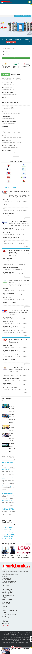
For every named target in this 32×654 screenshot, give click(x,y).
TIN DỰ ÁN (16, 15)
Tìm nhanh (16, 57)
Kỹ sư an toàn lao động (7, 107)
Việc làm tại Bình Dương (8, 534)
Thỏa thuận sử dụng (7, 578)
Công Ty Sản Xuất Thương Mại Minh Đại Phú (11, 128)
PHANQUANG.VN (7, 602)
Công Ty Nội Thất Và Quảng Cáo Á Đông (10, 147)
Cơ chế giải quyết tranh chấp (9, 582)
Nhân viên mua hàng (7, 87)
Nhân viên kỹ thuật (6, 150)
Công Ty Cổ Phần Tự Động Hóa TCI (9, 84)
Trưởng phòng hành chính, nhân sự (11, 374)
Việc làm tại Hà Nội (7, 529)
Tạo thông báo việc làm (8, 594)
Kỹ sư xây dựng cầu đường (9, 302)
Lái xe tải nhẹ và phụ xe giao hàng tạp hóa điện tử (8, 508)
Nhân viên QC (5, 97)
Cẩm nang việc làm (8, 544)
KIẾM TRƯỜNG (22, 15)
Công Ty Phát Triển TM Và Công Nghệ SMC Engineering (13, 152)
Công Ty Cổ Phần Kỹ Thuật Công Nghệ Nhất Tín (11, 79)
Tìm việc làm (5, 588)
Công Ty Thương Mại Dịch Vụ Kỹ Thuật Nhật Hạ (11, 113)
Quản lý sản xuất (6, 469)
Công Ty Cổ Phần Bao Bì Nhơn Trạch (7, 464)
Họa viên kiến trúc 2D (7, 140)
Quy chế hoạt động (6, 579)
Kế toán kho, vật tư (6, 116)
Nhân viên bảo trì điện (7, 462)
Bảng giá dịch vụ (6, 597)
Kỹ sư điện (4, 111)
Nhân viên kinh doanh (8, 213)
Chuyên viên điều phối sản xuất (11, 378)
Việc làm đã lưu (17, 39)
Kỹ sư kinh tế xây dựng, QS (9, 297)
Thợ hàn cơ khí (5, 131)
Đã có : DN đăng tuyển (24, 41)
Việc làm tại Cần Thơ (7, 539)
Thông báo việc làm (7, 39)
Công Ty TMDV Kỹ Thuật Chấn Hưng (9, 108)
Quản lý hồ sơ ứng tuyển (8, 591)
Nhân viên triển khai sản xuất (9, 121)
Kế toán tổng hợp (7, 258)
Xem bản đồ (5, 621)
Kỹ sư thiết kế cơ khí (7, 83)
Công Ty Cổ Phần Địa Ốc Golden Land (8, 503)
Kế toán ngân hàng (6, 486)
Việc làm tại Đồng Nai (7, 536)
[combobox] (16, 52)
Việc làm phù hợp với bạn (8, 595)
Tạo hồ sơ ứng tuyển (11, 42)
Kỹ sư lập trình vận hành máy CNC (11, 237)
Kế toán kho (5, 126)
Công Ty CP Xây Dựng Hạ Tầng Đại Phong (8, 481)
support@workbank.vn (7, 618)
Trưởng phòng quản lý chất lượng (11, 354)
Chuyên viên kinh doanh (7, 493)
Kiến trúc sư (5, 136)
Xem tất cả (27, 218)
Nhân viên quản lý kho (7, 92)
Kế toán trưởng (7, 383)
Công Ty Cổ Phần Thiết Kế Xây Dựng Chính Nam (11, 137)
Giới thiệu (4, 576)
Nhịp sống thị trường (7, 399)
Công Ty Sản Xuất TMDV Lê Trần (8, 118)
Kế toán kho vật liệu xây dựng (10, 267)
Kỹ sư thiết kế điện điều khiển (10, 326)
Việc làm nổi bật (15, 74)
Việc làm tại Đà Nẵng (7, 532)
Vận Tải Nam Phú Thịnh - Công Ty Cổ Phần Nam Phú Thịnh (8, 512)
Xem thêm (16, 155)
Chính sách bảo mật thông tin (9, 581)
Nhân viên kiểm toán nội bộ (10, 387)
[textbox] (16, 49)
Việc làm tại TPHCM (7, 527)
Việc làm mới (5, 74)
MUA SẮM (28, 15)
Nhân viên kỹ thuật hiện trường (7, 477)
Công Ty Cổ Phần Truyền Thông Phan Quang (14, 637)
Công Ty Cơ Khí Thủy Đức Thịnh (8, 103)
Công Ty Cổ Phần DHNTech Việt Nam (9, 94)
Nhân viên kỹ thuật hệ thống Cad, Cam (11, 78)
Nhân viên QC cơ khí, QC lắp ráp (9, 145)
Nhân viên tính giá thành (9, 359)
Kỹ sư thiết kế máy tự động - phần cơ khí (13, 330)
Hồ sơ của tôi (26, 39)
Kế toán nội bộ (6, 209)
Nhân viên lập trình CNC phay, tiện (10, 102)
